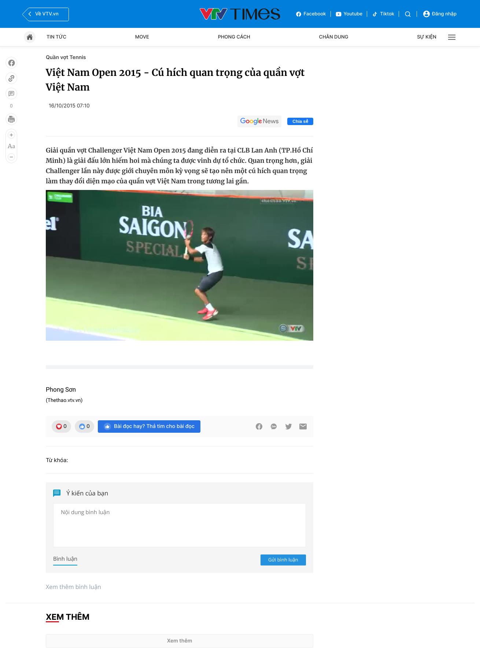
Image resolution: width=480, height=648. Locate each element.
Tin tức (56, 37)
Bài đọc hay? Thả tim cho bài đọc (149, 426)
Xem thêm (179, 641)
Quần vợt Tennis (66, 57)
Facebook (310, 14)
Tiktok (383, 14)
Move (142, 37)
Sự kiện (426, 37)
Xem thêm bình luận (73, 586)
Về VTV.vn (42, 14)
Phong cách (234, 37)
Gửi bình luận (283, 559)
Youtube (349, 14)
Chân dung (333, 37)
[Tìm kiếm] (408, 14)
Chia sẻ (300, 121)
